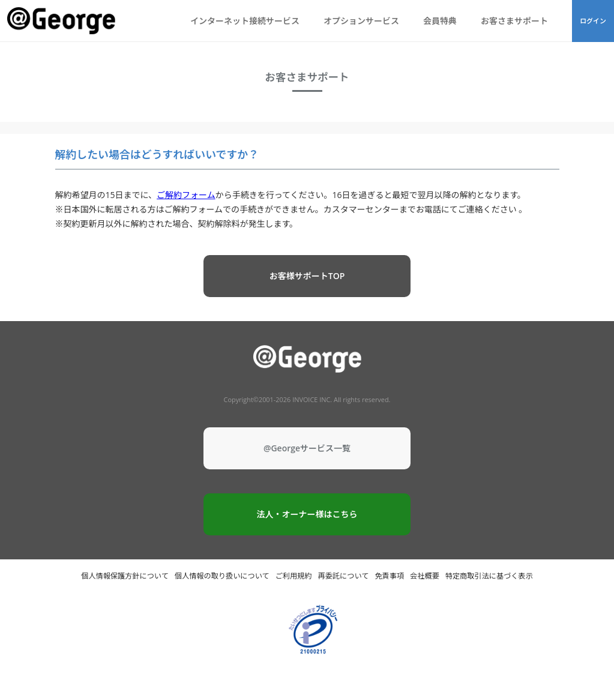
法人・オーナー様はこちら (307, 514)
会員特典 (440, 20)
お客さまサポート (514, 20)
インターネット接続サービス (244, 20)
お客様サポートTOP (307, 275)
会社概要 (424, 576)
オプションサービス (361, 20)
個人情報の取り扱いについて (222, 576)
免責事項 (389, 576)
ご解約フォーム (186, 194)
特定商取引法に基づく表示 (489, 576)
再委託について (343, 576)
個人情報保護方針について (125, 576)
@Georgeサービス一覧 (307, 448)
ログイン (593, 20)
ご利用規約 (293, 576)
